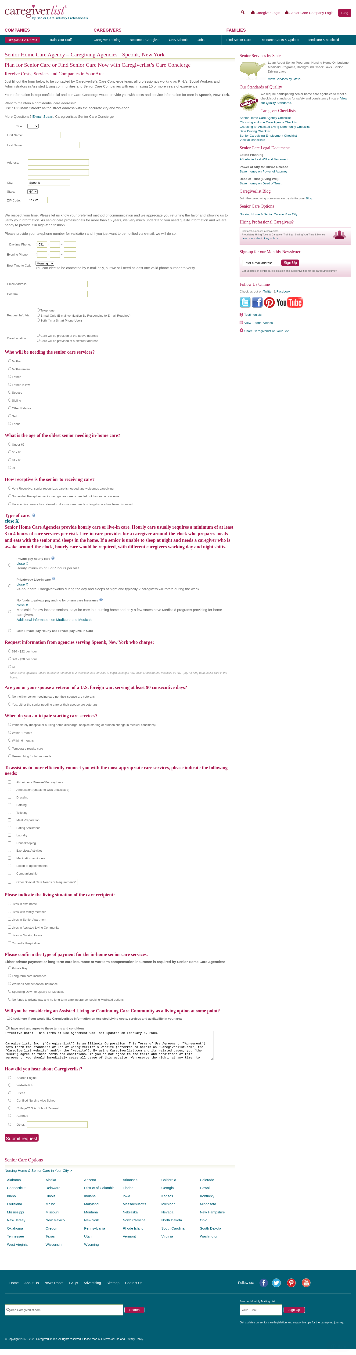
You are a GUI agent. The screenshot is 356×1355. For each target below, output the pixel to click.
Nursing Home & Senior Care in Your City (37, 1176)
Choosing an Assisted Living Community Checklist (274, 126)
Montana (91, 1218)
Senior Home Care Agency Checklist (265, 118)
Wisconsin (53, 1250)
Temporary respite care (27, 748)
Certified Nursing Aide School (36, 1106)
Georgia (167, 1193)
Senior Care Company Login (309, 13)
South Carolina (172, 1234)
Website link (25, 1091)
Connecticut (16, 1193)
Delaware (53, 1193)
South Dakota (210, 1234)
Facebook (283, 291)
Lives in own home (24, 904)
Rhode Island (133, 1234)
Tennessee (15, 1242)
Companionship (26, 873)
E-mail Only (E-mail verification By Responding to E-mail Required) (85, 315)
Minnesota (208, 1210)
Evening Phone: (18, 254)
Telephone (47, 310)
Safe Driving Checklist (255, 131)
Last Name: (14, 145)
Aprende (22, 1121)
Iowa (126, 1202)
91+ (14, 468)
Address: (13, 162)
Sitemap (113, 1288)
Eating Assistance (28, 828)
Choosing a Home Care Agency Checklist (269, 122)
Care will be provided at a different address (69, 341)
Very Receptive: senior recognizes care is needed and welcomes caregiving (63, 488)
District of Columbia (99, 1193)
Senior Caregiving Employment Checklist (268, 135)
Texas (50, 1242)
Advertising (92, 1288)
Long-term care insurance (29, 976)
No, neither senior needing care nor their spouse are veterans (53, 696)
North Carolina (134, 1226)
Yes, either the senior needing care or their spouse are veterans (54, 704)
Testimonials (253, 314)
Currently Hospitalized (26, 943)
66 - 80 (16, 452)
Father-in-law (21, 385)
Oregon (51, 1234)
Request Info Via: (18, 315)
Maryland (91, 1210)
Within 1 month (22, 733)
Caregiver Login (265, 13)
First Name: (15, 135)
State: (11, 191)
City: (10, 182)
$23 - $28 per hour (24, 659)
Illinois (50, 1202)
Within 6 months (23, 740)
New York (91, 1226)
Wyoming (91, 1250)
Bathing (21, 805)
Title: (19, 126)
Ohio (203, 1226)
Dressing (22, 797)
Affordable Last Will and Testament (264, 159)
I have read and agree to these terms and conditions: (47, 1028)
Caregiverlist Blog (255, 191)
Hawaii (205, 1193)
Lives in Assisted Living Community (35, 927)
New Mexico (55, 1226)
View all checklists (252, 140)
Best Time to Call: (19, 265)
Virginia (167, 1242)
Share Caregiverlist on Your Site (266, 331)
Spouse (17, 392)
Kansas (167, 1202)
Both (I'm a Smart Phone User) (61, 320)
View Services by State (284, 79)
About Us (31, 1288)
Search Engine (26, 1083)
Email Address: (17, 284)
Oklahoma (15, 1234)
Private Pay (19, 968)
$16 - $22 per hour (24, 651)
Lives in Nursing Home (27, 935)
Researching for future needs (31, 756)
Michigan (168, 1210)
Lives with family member (29, 912)
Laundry (21, 835)
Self (14, 416)
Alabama (14, 1185)
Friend (16, 424)
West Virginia (17, 1250)
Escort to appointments (31, 866)
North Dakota (171, 1226)
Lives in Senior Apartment (29, 919)
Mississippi (15, 1218)
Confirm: (12, 294)
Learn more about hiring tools (258, 238)
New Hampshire (212, 1218)
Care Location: (17, 338)
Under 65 (18, 444)
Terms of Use (111, 1344)
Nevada (167, 1218)
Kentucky (207, 1202)
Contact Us (133, 1288)
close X (12, 521)
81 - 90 (16, 460)
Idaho (11, 1202)
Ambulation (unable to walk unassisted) (42, 789)
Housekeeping (26, 843)
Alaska (51, 1185)
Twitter (268, 291)
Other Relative (21, 408)
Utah (88, 1242)
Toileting (22, 812)
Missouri (52, 1218)
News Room (54, 1288)
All (13, 667)
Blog (344, 13)
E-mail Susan (42, 116)
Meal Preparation (28, 820)
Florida (128, 1193)
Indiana (90, 1202)
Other (20, 1130)
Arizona (90, 1185)
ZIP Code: (14, 200)
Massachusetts (134, 1210)
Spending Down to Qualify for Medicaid (38, 991)
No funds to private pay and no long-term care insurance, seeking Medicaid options (68, 999)
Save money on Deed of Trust (260, 183)
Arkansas (130, 1185)
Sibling (16, 400)
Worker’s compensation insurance (35, 984)
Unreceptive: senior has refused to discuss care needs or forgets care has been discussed (72, 504)
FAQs (73, 1288)
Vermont (129, 1242)
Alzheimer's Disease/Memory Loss (39, 782)
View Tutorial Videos (258, 323)
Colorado (207, 1185)
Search (134, 1315)
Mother (16, 361)
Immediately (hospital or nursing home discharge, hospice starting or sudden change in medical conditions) (84, 725)
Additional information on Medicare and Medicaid (54, 620)
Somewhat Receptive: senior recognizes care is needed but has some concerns (65, 496)
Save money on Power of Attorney (263, 171)
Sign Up (294, 1315)
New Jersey (16, 1226)
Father (16, 377)
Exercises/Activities (29, 850)
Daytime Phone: (20, 244)
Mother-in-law (21, 369)
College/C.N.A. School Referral (37, 1114)
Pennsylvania (94, 1234)
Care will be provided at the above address (69, 335)
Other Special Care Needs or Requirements (45, 882)
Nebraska (130, 1218)
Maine (50, 1210)
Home (14, 1288)
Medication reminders (30, 858)
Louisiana (14, 1210)
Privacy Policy (134, 1344)
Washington (209, 1242)
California (168, 1185)
